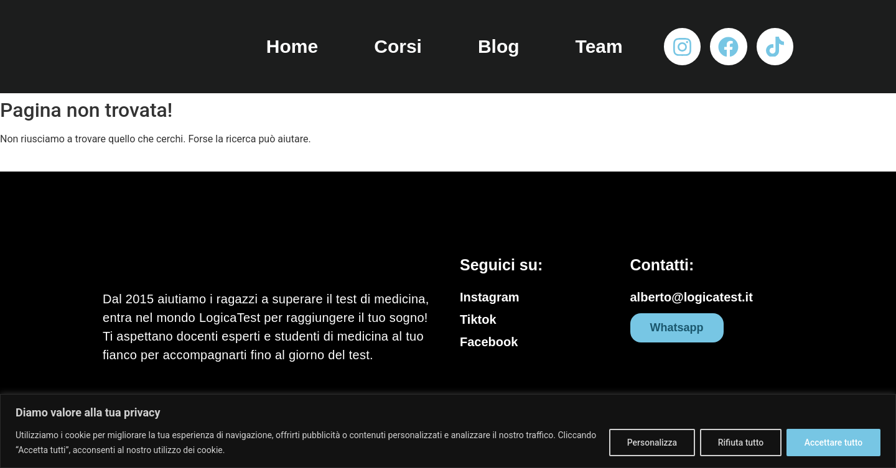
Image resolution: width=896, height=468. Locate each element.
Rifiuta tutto (740, 442)
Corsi (398, 46)
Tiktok (478, 319)
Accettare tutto (833, 442)
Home (292, 46)
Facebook (489, 342)
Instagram (490, 297)
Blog (499, 46)
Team (599, 46)
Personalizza (651, 442)
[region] (448, 431)
